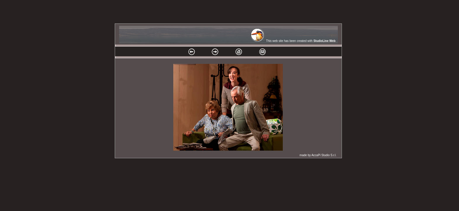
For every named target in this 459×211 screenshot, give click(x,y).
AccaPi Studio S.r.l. (323, 155)
